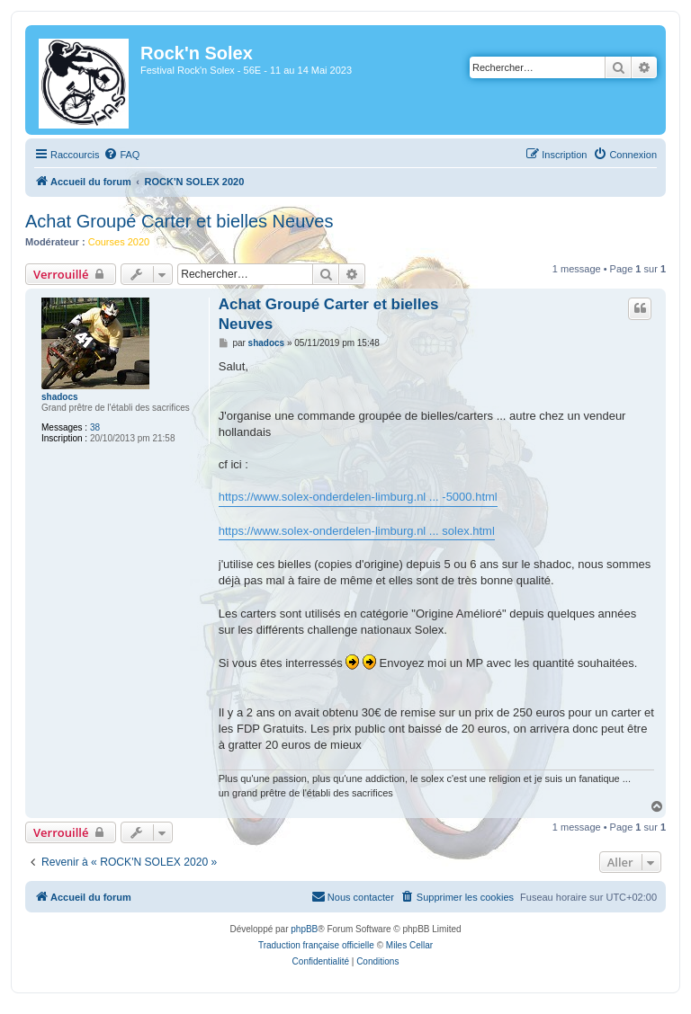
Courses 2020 (119, 241)
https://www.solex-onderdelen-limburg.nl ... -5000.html (358, 496)
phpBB (304, 929)
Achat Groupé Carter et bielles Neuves (179, 221)
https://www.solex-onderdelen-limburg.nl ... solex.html (357, 531)
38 (95, 427)
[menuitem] (121, 154)
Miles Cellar (409, 945)
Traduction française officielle (316, 945)
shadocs (59, 397)
